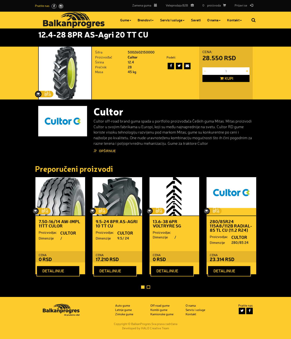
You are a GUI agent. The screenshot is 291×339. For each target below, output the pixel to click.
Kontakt (234, 20)
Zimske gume (124, 314)
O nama (214, 20)
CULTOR (68, 233)
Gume (125, 20)
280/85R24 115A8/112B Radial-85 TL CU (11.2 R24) (231, 226)
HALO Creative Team (155, 328)
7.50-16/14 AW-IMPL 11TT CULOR (59, 224)
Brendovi (146, 20)
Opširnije (107, 150)
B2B (179, 5)
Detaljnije (53, 270)
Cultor (132, 57)
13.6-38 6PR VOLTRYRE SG (167, 224)
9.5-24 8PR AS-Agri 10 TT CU (117, 224)
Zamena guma (144, 5)
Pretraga (253, 20)
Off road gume (160, 305)
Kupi (226, 79)
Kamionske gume (161, 314)
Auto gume (122, 305)
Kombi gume (158, 310)
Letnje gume (123, 310)
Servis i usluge (172, 20)
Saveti (196, 20)
